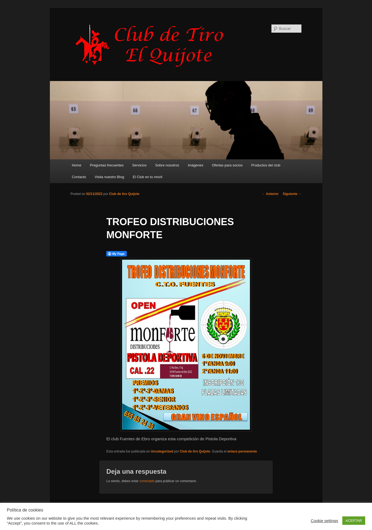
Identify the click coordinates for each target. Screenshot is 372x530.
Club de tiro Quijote (124, 194)
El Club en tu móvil (147, 177)
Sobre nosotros (167, 165)
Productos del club (265, 165)
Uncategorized (162, 451)
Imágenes (195, 165)
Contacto (79, 177)
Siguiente (292, 194)
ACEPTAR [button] (354, 521)
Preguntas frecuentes (107, 165)
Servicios (139, 165)
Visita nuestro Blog (109, 177)
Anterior (270, 194)
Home (76, 165)
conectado (147, 481)
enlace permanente (242, 451)
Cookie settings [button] (324, 521)
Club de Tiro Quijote (152, 45)
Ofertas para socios (227, 165)
